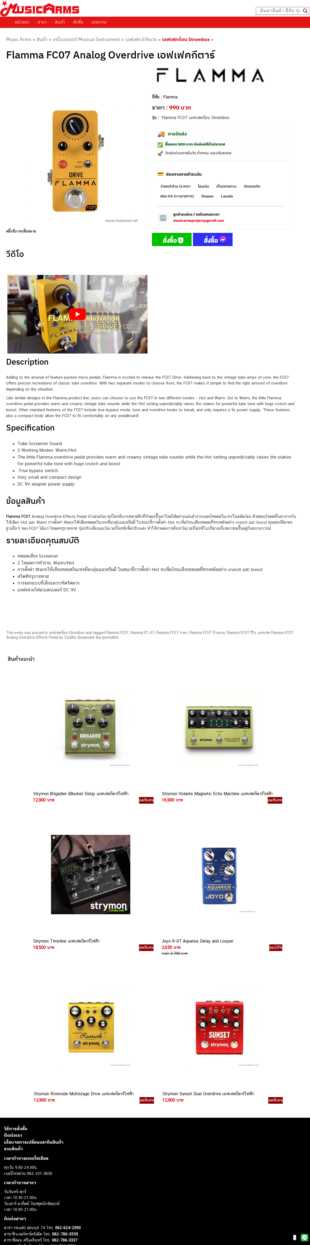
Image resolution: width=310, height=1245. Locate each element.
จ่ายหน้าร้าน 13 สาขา (175, 186)
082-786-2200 (77, 1059)
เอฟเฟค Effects (141, 39)
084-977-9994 (64, 1040)
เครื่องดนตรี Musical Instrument (86, 39)
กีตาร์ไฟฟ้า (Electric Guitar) (27, 1152)
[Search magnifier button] (305, 11)
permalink (110, 637)
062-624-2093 (68, 1016)
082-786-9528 (52, 1071)
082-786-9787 (64, 1077)
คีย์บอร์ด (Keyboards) (22, 1164)
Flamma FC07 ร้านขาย (207, 633)
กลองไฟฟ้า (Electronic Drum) (28, 1182)
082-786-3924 (49, 1065)
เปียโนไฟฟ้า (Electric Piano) (28, 1170)
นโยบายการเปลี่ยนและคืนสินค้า (33, 930)
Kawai (9, 1218)
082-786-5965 (76, 1089)
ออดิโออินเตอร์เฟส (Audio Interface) (34, 1188)
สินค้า (60, 22)
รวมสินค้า (13, 937)
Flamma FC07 (117, 633)
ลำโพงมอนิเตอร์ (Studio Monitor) (31, 1194)
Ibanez (10, 1212)
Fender (10, 1200)
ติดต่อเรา (13, 923)
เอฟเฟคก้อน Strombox (186, 39)
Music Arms (18, 39)
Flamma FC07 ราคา (171, 633)
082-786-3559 (65, 1022)
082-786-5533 (63, 1034)
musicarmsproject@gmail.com (198, 220)
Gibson (10, 1206)
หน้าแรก (22, 22)
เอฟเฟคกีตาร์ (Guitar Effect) (27, 1176)
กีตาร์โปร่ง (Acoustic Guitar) (28, 1158)
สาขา (42, 22)
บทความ (99, 22)
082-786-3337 (64, 1028)
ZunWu (70, 637)
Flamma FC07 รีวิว (241, 633)
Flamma (170, 96)
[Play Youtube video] (77, 314)
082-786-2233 (82, 1083)
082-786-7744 (72, 1046)
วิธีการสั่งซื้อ (15, 917)
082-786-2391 (75, 1095)
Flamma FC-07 (142, 633)
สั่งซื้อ (78, 22)
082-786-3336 (61, 1053)
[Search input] (280, 11)
